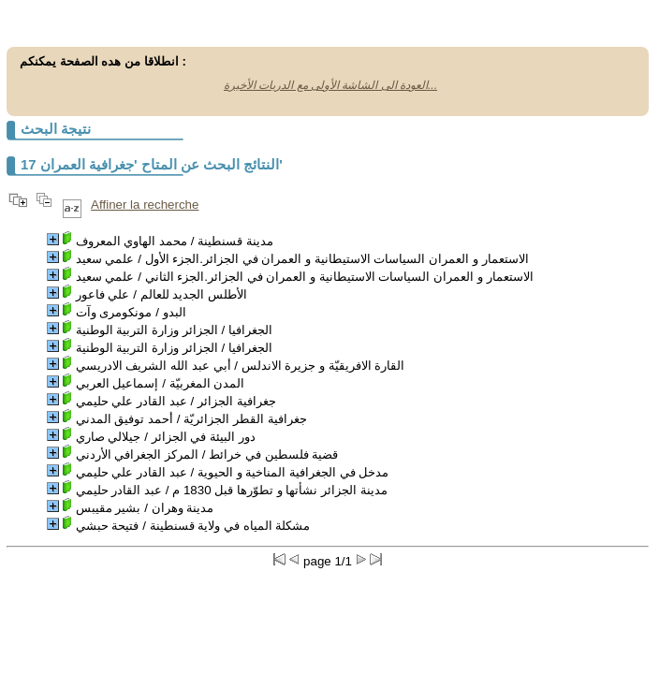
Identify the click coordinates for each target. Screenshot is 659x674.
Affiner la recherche (144, 205)
